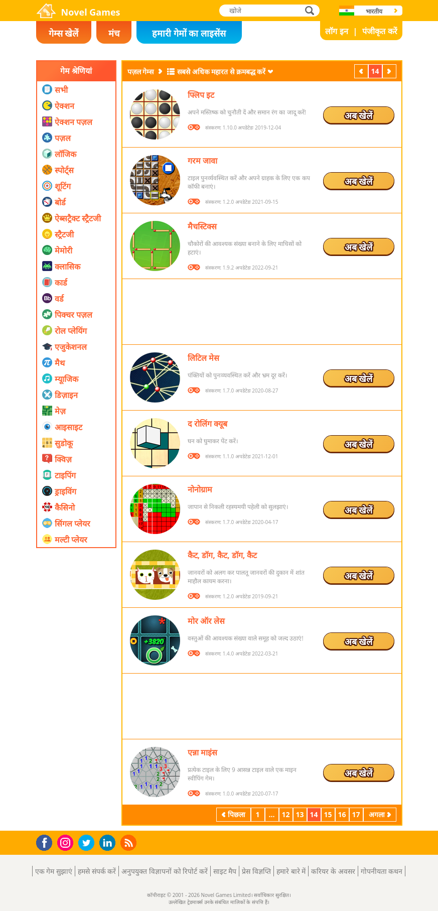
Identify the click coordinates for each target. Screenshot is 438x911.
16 (342, 814)
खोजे (310, 10)
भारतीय (374, 11)
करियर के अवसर (333, 871)
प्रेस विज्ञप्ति (256, 871)
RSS (129, 842)
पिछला (362, 71)
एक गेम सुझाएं (53, 871)
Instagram (66, 842)
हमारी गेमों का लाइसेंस (189, 33)
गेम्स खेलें (64, 33)
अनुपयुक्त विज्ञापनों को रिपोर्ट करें (164, 871)
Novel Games (90, 12)
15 (328, 814)
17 (356, 814)
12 (285, 814)
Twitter (88, 843)
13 (300, 814)
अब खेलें (359, 115)
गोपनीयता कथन (382, 871)
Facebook (47, 841)
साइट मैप (225, 871)
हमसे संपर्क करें (97, 871)
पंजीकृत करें (379, 31)
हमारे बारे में (291, 871)
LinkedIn (109, 843)
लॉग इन (336, 31)
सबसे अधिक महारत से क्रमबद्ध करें (221, 71)
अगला (390, 71)
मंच (113, 33)
